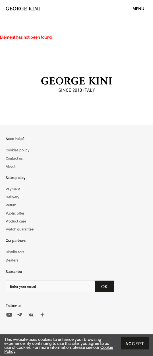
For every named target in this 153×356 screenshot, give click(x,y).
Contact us (14, 158)
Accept (134, 343)
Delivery (12, 196)
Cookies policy (18, 149)
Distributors (15, 251)
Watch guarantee (20, 229)
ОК (104, 286)
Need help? (15, 138)
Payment (13, 188)
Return (11, 204)
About (10, 166)
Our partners (16, 240)
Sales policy (16, 177)
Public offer (15, 213)
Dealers (12, 260)
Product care (16, 221)
